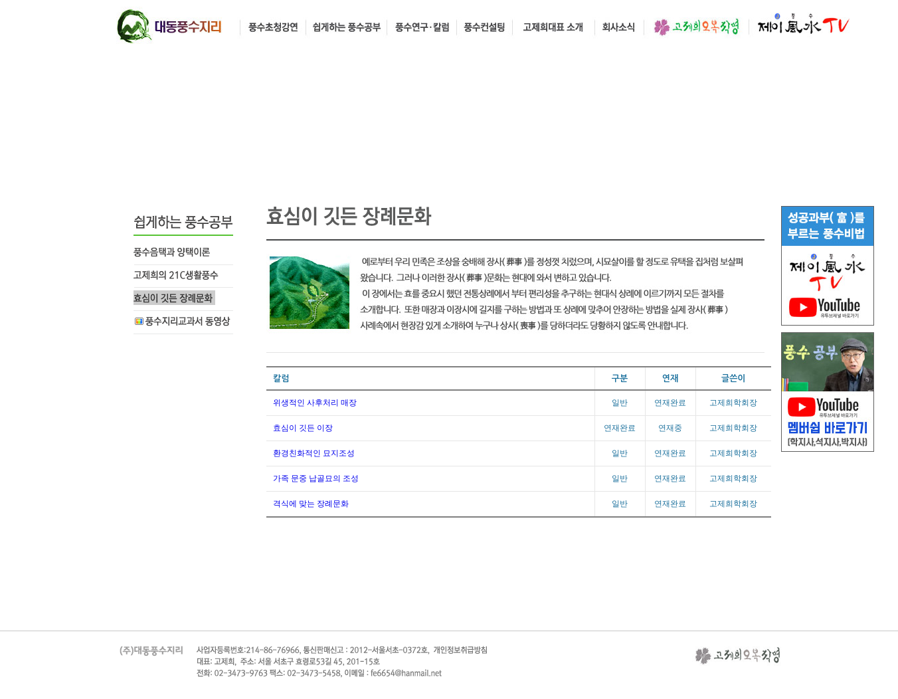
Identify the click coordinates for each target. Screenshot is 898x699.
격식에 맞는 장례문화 (311, 503)
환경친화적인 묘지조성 (314, 453)
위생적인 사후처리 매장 (315, 402)
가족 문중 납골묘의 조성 (316, 478)
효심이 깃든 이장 (303, 428)
